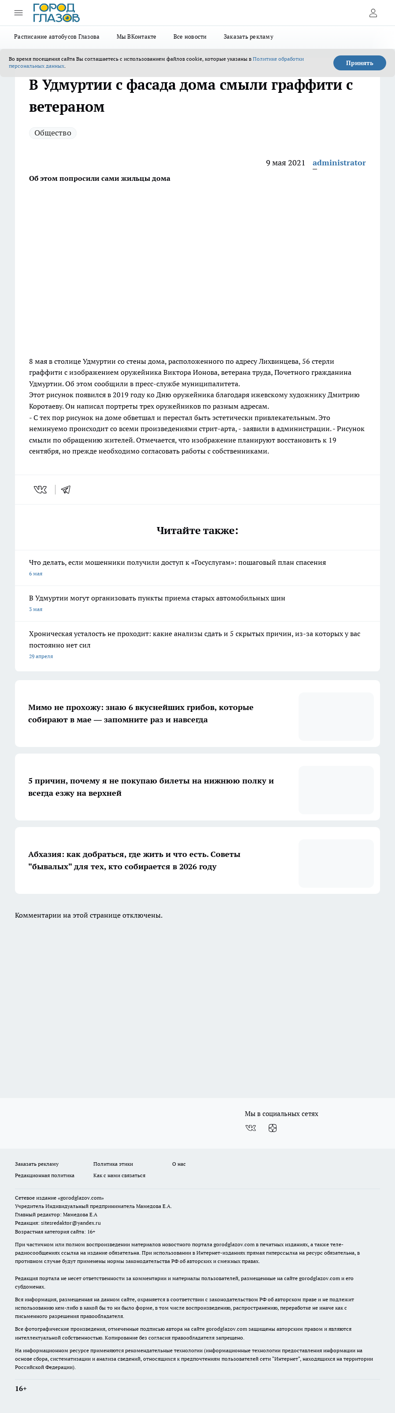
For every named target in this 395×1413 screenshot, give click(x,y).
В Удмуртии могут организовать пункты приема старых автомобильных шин (197, 604)
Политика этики (113, 1163)
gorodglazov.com (234, 1244)
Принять (359, 63)
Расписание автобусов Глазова (57, 36)
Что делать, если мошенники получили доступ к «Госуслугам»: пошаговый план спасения (197, 568)
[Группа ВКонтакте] (251, 1128)
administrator (339, 162)
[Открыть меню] (18, 13)
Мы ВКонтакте (137, 36)
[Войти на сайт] (373, 13)
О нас (179, 1163)
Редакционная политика (44, 1175)
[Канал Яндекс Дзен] (273, 1128)
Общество (52, 133)
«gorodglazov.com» (81, 1197)
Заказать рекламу (248, 36)
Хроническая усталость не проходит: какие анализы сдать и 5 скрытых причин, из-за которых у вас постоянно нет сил (197, 645)
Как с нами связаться (119, 1175)
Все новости (190, 36)
